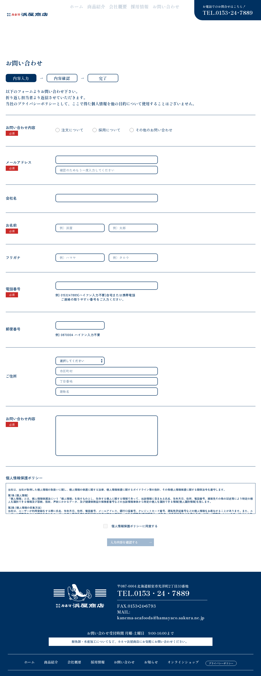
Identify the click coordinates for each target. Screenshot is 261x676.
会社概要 (135, 8)
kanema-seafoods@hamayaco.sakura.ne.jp (161, 603)
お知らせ (151, 646)
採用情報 (152, 8)
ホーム (101, 8)
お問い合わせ (173, 8)
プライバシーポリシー (221, 646)
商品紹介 (117, 8)
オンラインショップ (183, 646)
